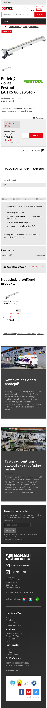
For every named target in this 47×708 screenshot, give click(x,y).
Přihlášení (7, 2)
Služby (8, 641)
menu (6, 21)
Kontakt (9, 652)
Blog (8, 617)
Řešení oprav (11, 623)
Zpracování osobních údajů (17, 665)
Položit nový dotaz (35, 266)
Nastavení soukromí (14, 670)
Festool (11, 101)
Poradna (9, 620)
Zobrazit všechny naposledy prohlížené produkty (23, 334)
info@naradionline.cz (20, 565)
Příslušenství (33, 27)
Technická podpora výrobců (17, 663)
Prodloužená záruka (14, 625)
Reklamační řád (12, 636)
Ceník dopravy (12, 638)
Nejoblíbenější (9, 180)
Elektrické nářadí (15, 27)
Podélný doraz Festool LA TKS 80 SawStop (11, 303)
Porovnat (39, 118)
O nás (8, 649)
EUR (27, 8)
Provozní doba (12, 654)
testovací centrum (29, 477)
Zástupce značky (32, 150)
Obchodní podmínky (14, 633)
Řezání (25, 27)
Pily (4, 185)
